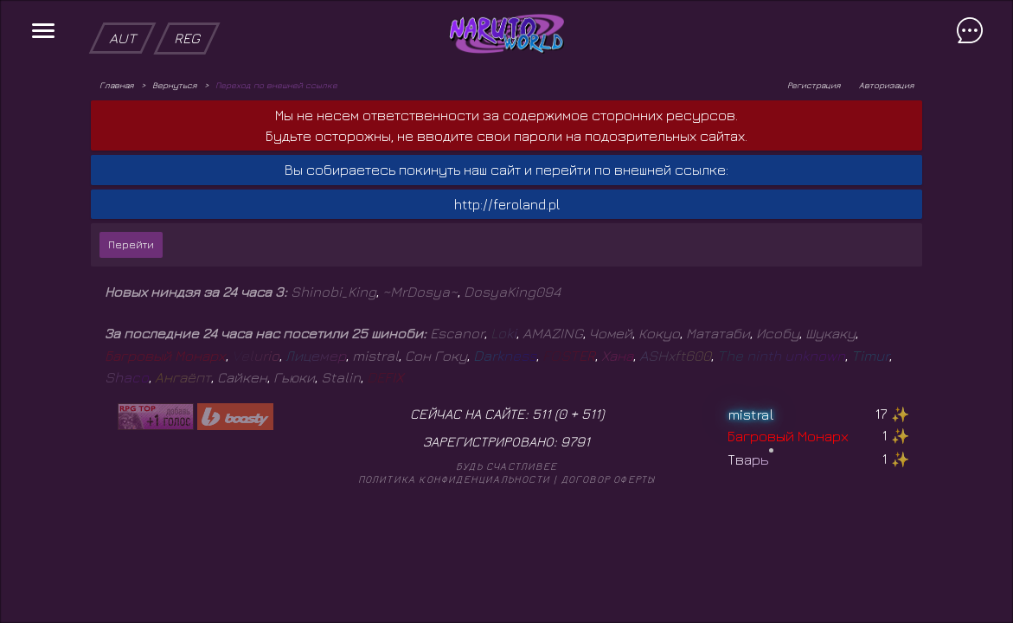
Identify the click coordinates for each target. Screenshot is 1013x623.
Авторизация (886, 85)
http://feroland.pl (507, 204)
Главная (116, 85)
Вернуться (174, 85)
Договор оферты (608, 478)
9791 (575, 441)
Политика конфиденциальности (454, 478)
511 (590, 413)
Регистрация (813, 85)
